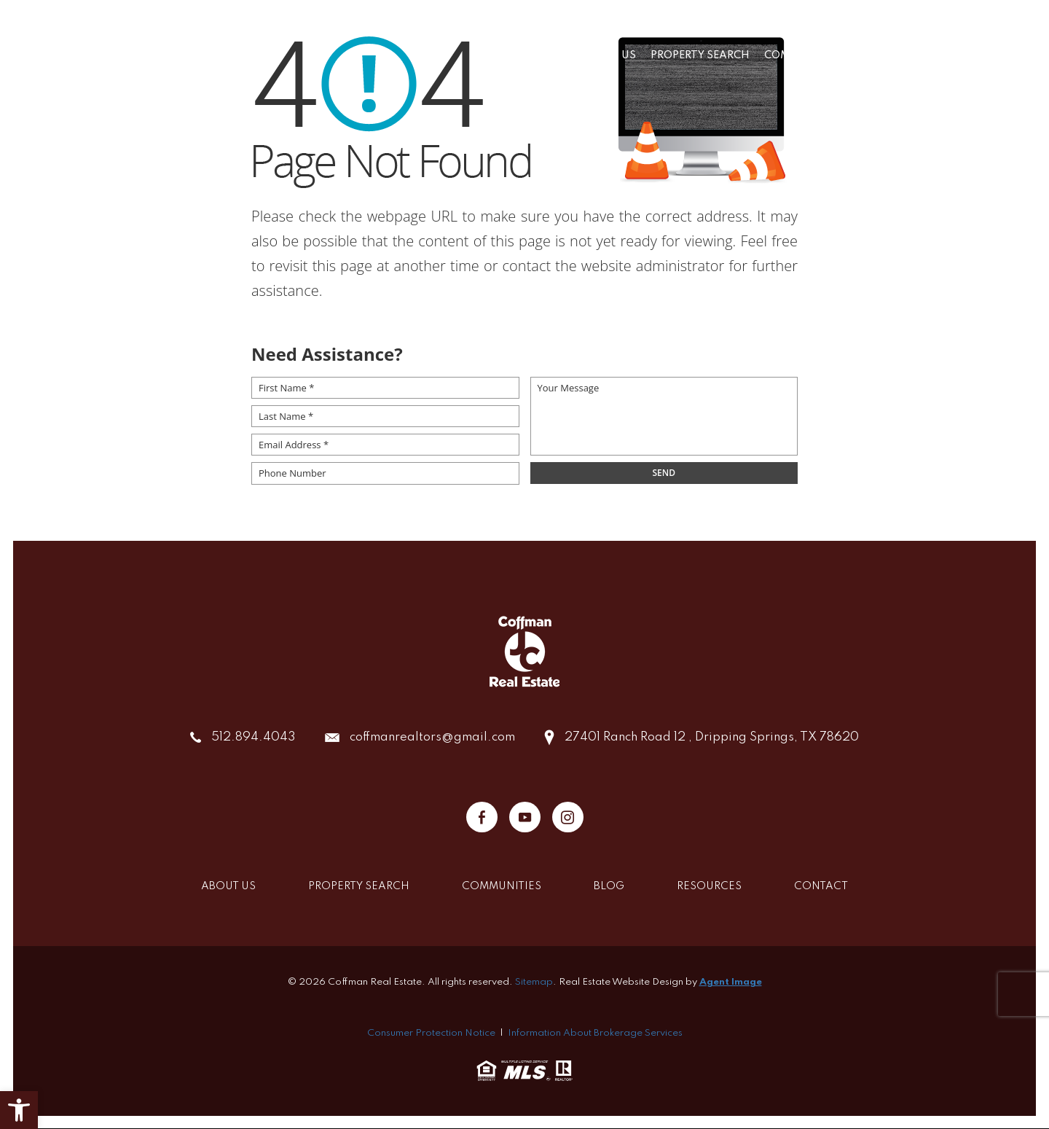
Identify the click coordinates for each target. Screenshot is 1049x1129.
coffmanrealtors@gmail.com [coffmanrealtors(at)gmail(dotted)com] (432, 737)
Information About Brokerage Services (595, 1033)
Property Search (700, 55)
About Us (609, 55)
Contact (1005, 55)
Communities (804, 55)
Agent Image (730, 982)
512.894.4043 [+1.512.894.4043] (253, 737)
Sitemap (534, 982)
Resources (933, 55)
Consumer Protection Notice (431, 1033)
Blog (872, 55)
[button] (19, 1110)
